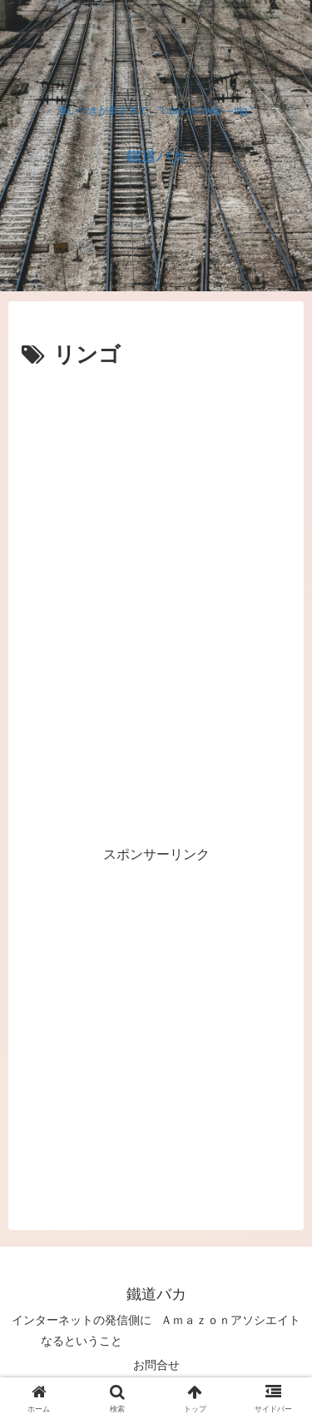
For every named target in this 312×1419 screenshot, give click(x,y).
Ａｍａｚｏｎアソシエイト (230, 1320)
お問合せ (156, 1365)
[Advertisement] (156, 539)
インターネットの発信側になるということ (81, 1330)
